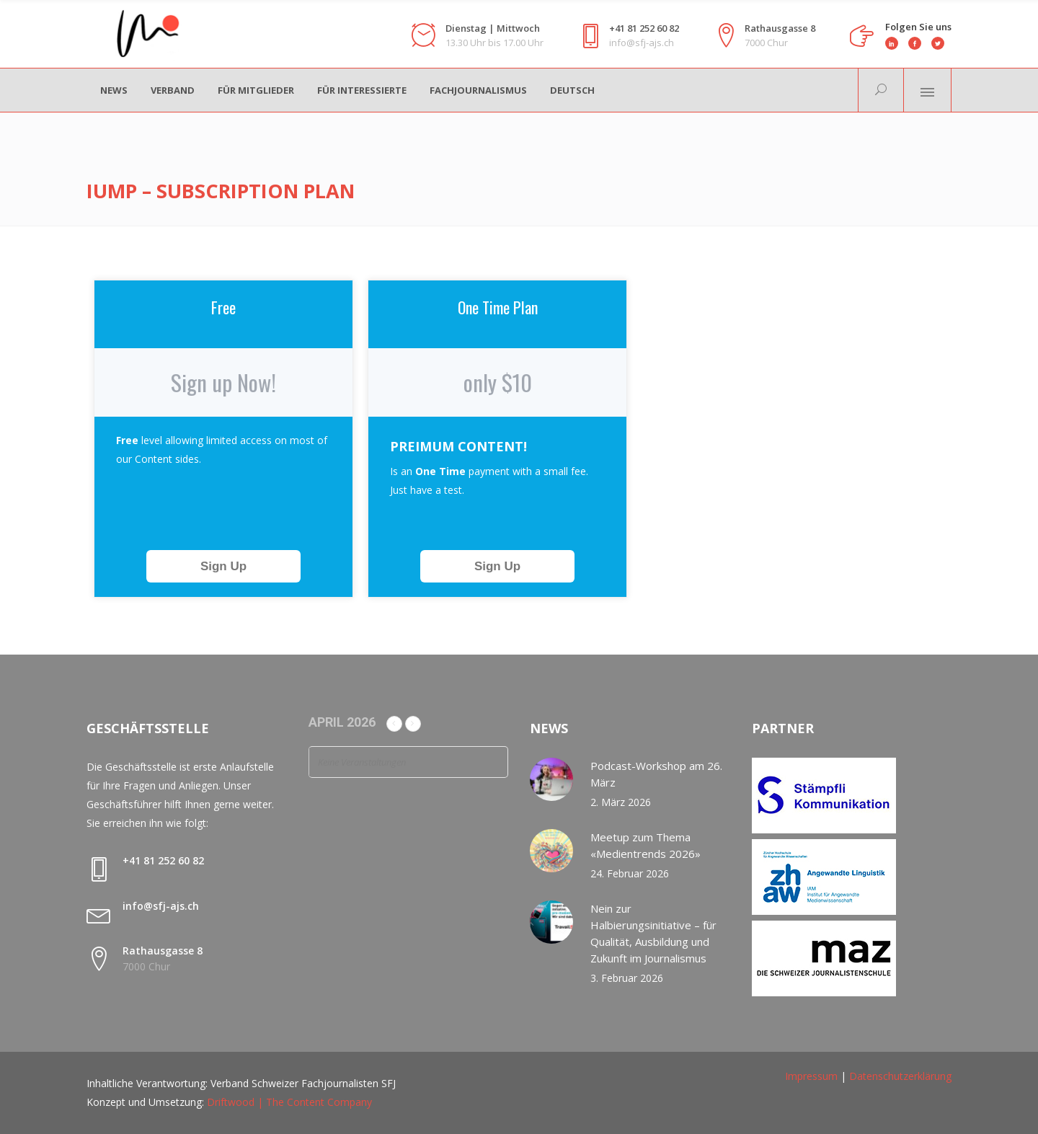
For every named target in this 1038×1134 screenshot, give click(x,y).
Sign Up (223, 566)
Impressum (811, 1076)
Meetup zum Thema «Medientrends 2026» (645, 845)
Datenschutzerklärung (900, 1076)
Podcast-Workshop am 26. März (656, 773)
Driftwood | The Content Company (289, 1102)
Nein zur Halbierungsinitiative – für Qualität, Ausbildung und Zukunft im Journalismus (653, 933)
